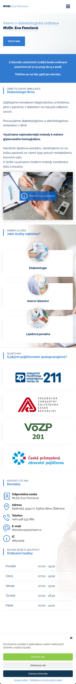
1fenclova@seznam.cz (26, 529)
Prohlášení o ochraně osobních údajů (46, 680)
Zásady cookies (21, 680)
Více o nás (14, 41)
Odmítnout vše (38, 665)
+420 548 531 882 (23, 519)
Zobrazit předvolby (38, 673)
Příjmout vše (38, 656)
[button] (71, 638)
